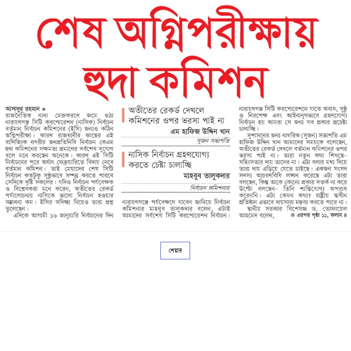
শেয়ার (175, 250)
